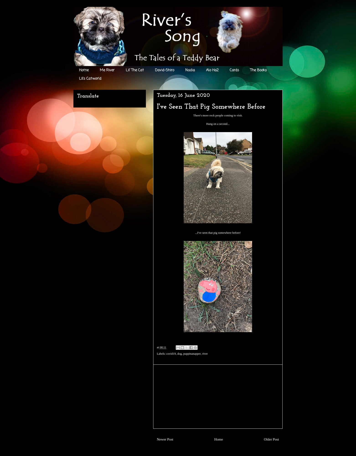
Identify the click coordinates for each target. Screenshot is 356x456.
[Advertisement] (218, 396)
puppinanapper (192, 353)
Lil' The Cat (135, 70)
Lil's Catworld (90, 79)
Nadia (190, 70)
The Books (258, 70)
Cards (234, 70)
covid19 (171, 353)
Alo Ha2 (212, 70)
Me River (107, 70)
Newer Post (165, 439)
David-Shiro (164, 70)
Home (84, 70)
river (205, 353)
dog (179, 353)
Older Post (271, 439)
